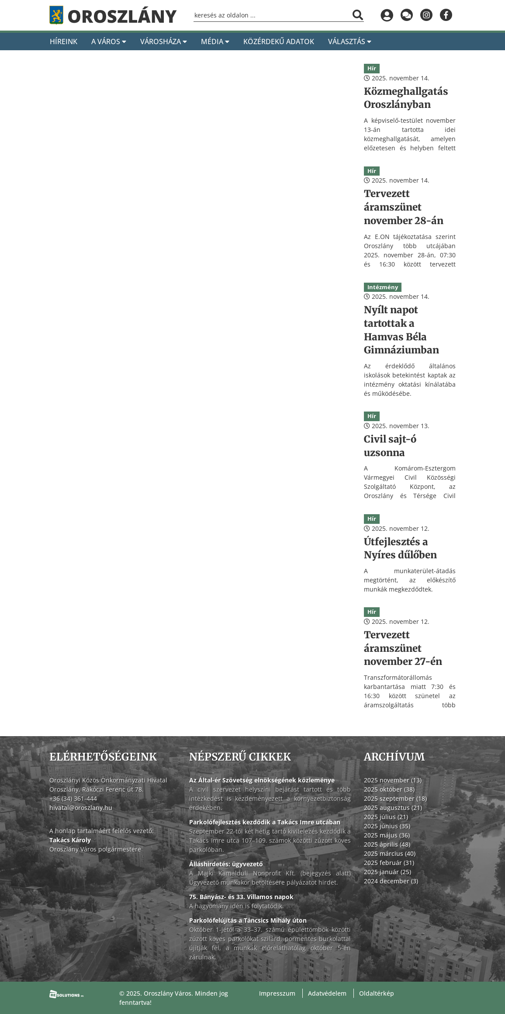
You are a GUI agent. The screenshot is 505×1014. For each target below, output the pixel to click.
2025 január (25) (387, 872)
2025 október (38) (389, 789)
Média (215, 41)
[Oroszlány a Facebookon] (446, 15)
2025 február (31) (389, 862)
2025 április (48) (387, 844)
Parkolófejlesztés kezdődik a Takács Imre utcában (264, 822)
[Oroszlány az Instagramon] (426, 15)
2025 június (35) (387, 826)
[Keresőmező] (279, 15)
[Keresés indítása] (358, 15)
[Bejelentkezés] (387, 15)
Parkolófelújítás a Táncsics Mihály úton (248, 920)
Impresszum (277, 993)
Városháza (163, 41)
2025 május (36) (387, 835)
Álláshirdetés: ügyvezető (226, 864)
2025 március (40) (389, 853)
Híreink (63, 41)
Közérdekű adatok (278, 41)
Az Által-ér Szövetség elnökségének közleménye (262, 780)
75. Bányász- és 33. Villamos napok (241, 897)
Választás (349, 41)
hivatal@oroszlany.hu (80, 807)
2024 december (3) (391, 881)
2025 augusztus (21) (393, 807)
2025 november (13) (393, 780)
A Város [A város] (108, 41)
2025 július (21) (386, 817)
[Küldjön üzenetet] (406, 15)
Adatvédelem (327, 993)
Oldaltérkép (376, 993)
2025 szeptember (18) (395, 798)
